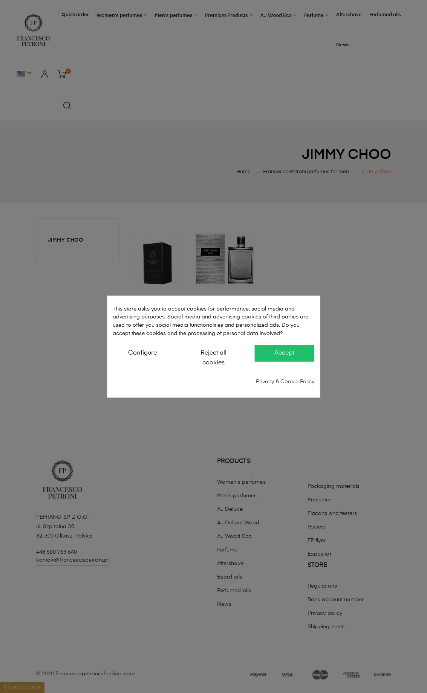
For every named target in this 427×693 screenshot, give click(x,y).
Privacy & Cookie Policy (285, 381)
